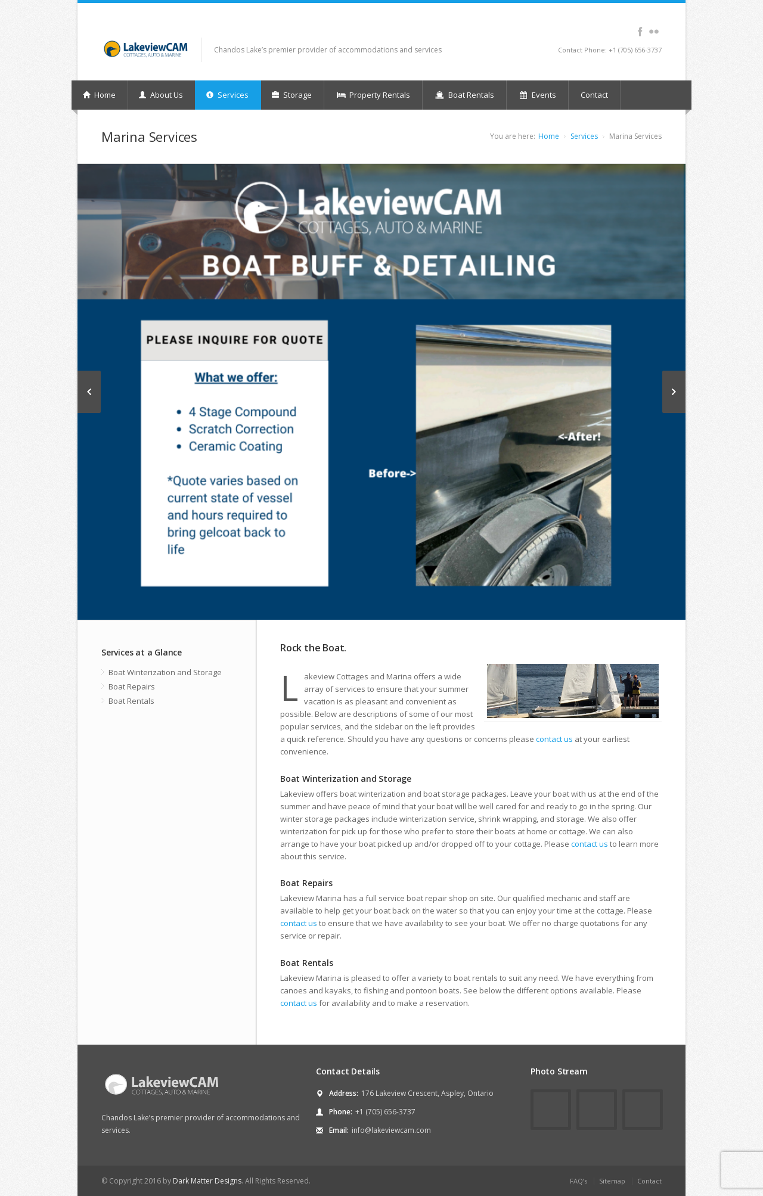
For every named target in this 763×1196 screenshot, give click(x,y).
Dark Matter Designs (207, 1181)
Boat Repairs (131, 686)
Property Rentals (373, 94)
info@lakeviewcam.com (391, 1130)
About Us (161, 94)
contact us (554, 739)
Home (99, 94)
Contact (594, 94)
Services (227, 94)
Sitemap (612, 1180)
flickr (654, 31)
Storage (292, 94)
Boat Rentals (464, 94)
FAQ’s (578, 1180)
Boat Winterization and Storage (165, 672)
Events (537, 94)
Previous (89, 392)
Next (674, 392)
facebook (640, 31)
